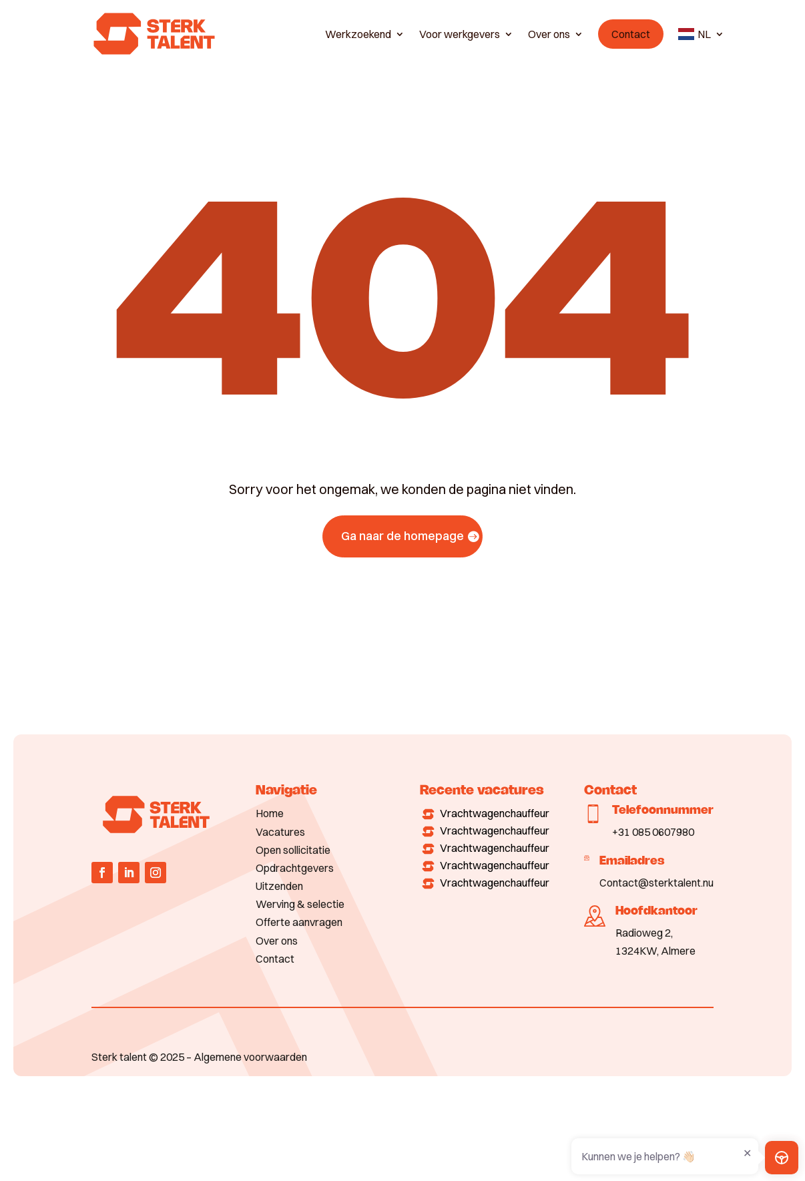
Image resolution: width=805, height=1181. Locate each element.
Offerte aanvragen (299, 922)
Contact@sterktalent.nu (656, 882)
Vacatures (280, 832)
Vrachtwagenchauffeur (494, 813)
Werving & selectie (300, 904)
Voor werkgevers (459, 34)
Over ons (549, 34)
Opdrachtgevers (295, 868)
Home (270, 813)
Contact (630, 34)
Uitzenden (279, 886)
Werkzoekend (358, 34)
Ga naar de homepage (402, 535)
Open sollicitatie (293, 850)
